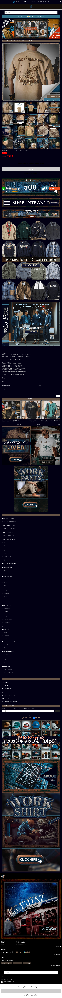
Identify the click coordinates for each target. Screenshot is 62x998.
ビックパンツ (7, 617)
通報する (58, 396)
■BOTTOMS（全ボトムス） (8, 601)
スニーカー (6, 629)
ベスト (5, 580)
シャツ (5, 587)
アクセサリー (7, 641)
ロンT (5, 585)
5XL (5, 544)
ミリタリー (6, 650)
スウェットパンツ (8, 614)
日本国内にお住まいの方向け (31, 173)
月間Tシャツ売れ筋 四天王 (10, 528)
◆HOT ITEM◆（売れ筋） (8, 518)
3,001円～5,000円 (8, 661)
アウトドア (6, 647)
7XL (5, 549)
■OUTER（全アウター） (8, 565)
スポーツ (6, 652)
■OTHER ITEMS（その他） (8, 635)
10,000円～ (6, 667)
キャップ (6, 638)
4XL (5, 542)
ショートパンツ (7, 609)
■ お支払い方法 (5, 390)
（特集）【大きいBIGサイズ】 (9, 539)
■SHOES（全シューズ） (8, 624)
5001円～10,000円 (8, 664)
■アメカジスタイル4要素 (7, 644)
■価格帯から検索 (6, 659)
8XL (5, 552)
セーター (6, 598)
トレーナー (6, 590)
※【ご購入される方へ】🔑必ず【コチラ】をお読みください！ (31, 16)
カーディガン (7, 595)
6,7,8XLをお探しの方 (9, 555)
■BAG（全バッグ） (6, 620)
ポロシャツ (6, 582)
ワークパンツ (7, 604)
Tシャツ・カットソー (8, 577)
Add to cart (31, 169)
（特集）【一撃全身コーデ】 (8, 535)
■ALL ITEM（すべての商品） (9, 562)
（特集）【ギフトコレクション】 (9, 558)
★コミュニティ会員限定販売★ (9, 522)
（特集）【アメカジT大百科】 (9, 525)
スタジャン (6, 568)
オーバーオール (7, 612)
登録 (57, 703)
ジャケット (6, 571)
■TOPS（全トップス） (7, 574)
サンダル (6, 627)
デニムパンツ (7, 607)
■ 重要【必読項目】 (6, 385)
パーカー (6, 592)
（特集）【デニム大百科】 (8, 532)
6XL (5, 547)
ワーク (5, 655)
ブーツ (5, 632)
